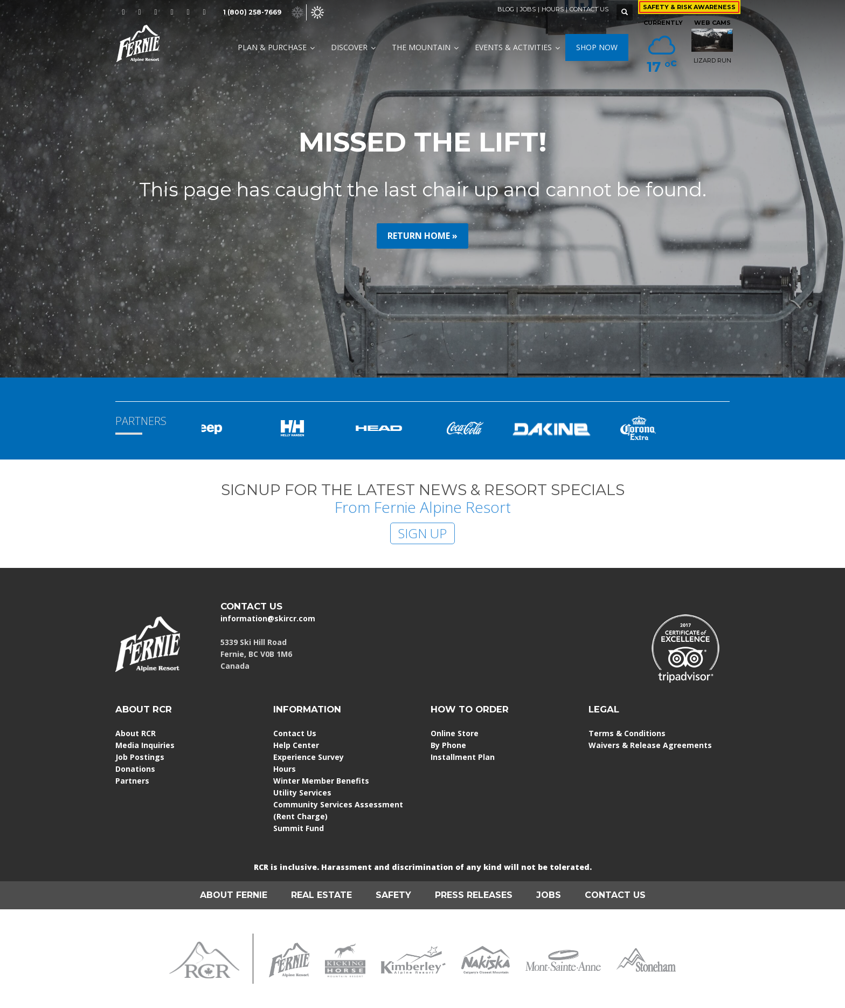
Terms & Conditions (627, 733)
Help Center (296, 745)
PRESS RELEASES (473, 895)
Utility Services (302, 792)
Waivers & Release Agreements (650, 745)
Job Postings (139, 757)
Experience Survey (308, 757)
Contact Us (294, 733)
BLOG (505, 9)
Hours (284, 769)
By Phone (448, 745)
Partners (132, 781)
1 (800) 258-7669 (252, 12)
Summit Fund (298, 828)
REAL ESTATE (321, 895)
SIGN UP (422, 533)
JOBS (528, 9)
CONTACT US (589, 9)
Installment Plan (463, 757)
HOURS (553, 9)
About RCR (135, 733)
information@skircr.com (267, 618)
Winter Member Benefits (321, 781)
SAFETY (393, 895)
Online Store (455, 733)
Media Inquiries (145, 745)
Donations (135, 769)
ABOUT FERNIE (233, 895)
